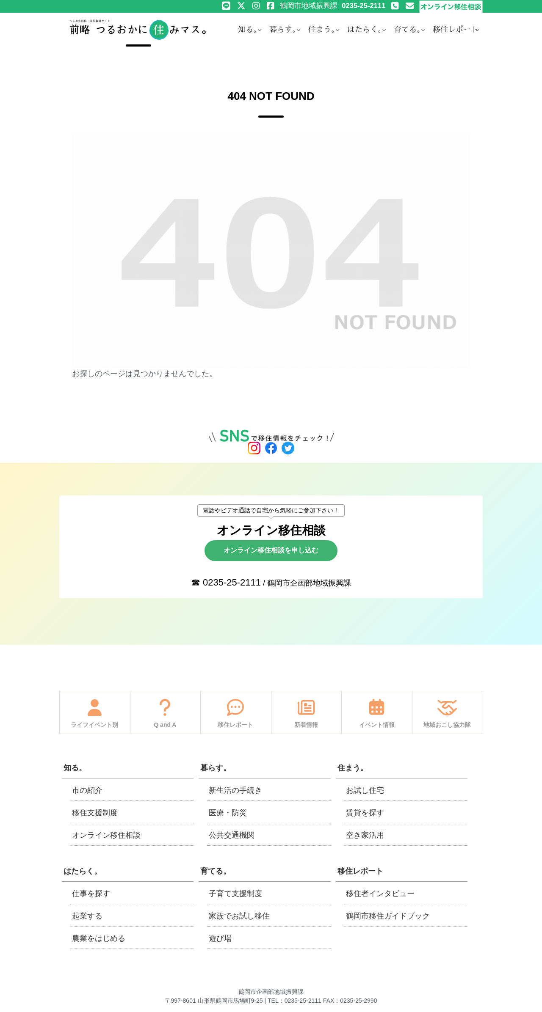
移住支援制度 (95, 812)
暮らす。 (215, 768)
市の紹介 (87, 790)
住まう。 (352, 768)
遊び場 (220, 938)
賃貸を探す (365, 812)
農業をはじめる (98, 938)
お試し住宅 (365, 790)
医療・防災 (228, 812)
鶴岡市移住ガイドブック (388, 916)
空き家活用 (365, 835)
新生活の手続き (235, 790)
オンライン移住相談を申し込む (271, 550)
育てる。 (215, 871)
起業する (87, 916)
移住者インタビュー (380, 893)
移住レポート (360, 871)
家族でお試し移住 (239, 916)
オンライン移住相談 (106, 835)
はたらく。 (83, 871)
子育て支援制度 (235, 893)
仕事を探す (91, 893)
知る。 (75, 768)
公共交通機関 (231, 835)
